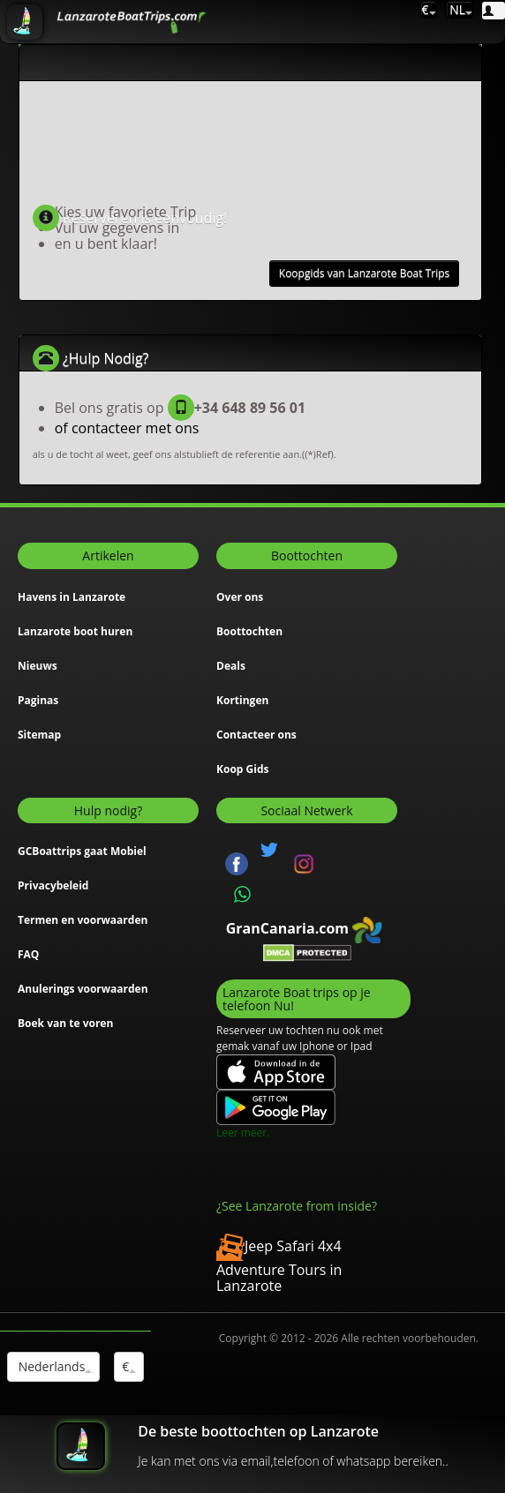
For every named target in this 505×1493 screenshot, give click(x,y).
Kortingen (242, 700)
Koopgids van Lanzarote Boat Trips (364, 273)
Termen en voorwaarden (82, 919)
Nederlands (53, 1366)
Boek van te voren (65, 1023)
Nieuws (37, 665)
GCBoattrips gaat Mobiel (82, 851)
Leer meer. (242, 1132)
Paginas (38, 700)
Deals (230, 665)
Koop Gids (242, 769)
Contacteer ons (256, 734)
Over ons (239, 596)
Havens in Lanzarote (71, 596)
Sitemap (39, 734)
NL (460, 9)
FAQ (28, 954)
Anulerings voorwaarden (83, 988)
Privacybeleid (53, 885)
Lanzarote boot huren (75, 631)
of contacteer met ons (127, 428)
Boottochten (249, 631)
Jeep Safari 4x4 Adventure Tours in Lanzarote (279, 1265)
